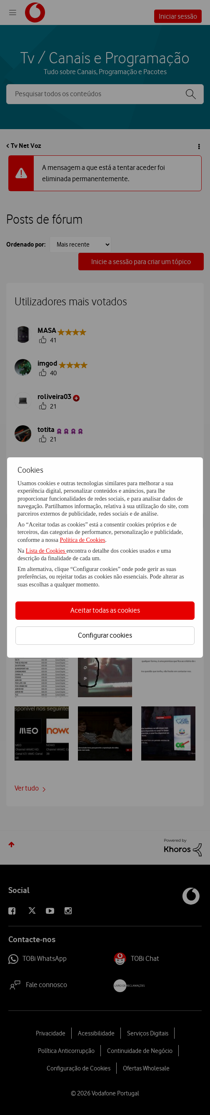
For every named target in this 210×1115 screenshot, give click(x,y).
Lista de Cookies (46, 551)
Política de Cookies (82, 540)
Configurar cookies (105, 635)
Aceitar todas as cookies (105, 610)
